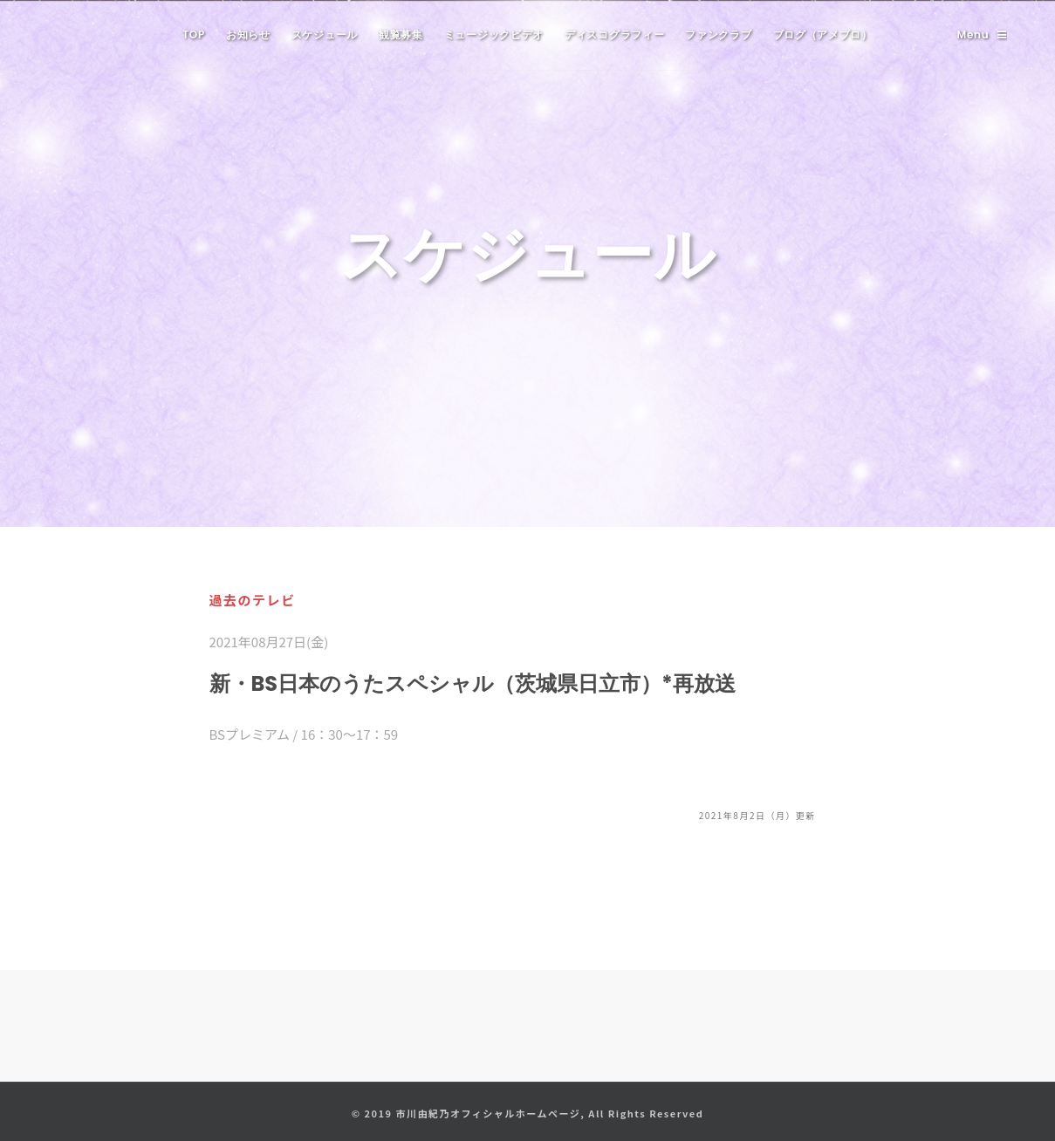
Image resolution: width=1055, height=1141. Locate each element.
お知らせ (248, 34)
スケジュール (324, 34)
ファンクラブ (718, 34)
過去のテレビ (252, 600)
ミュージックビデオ (494, 34)
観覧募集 (401, 34)
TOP (193, 34)
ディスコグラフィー (614, 34)
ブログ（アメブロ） (823, 34)
